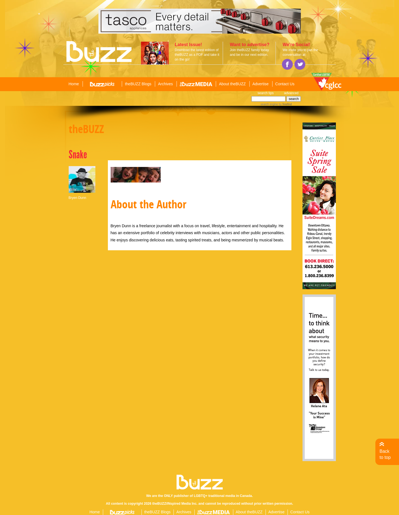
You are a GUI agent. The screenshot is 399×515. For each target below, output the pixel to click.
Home (74, 84)
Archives (165, 84)
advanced (291, 93)
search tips (265, 93)
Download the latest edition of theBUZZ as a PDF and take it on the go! (197, 54)
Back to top (385, 454)
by (285, 104)
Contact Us (284, 84)
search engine (269, 104)
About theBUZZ (232, 84)
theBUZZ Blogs (138, 84)
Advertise (260, 84)
